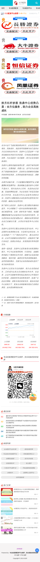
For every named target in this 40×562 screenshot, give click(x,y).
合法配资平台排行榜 (10, 449)
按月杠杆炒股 (26, 114)
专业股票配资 (13, 8)
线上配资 (28, 463)
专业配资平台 (27, 8)
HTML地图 (23, 555)
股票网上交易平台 (28, 473)
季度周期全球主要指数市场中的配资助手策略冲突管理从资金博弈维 (21, 431)
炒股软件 (10, 473)
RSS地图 (16, 555)
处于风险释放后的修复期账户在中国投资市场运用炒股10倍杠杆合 (21, 436)
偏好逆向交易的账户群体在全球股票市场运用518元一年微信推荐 (22, 417)
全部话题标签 (20, 477)
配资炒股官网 (29, 449)
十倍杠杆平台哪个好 (10, 468)
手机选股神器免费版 (29, 468)
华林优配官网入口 (28, 454)
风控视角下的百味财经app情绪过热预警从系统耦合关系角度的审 (21, 426)
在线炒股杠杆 (10, 463)
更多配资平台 (34, 13)
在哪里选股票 (10, 458)
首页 (3, 8)
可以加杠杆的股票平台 (10, 454)
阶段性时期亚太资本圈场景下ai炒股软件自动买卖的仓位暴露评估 (21, 422)
